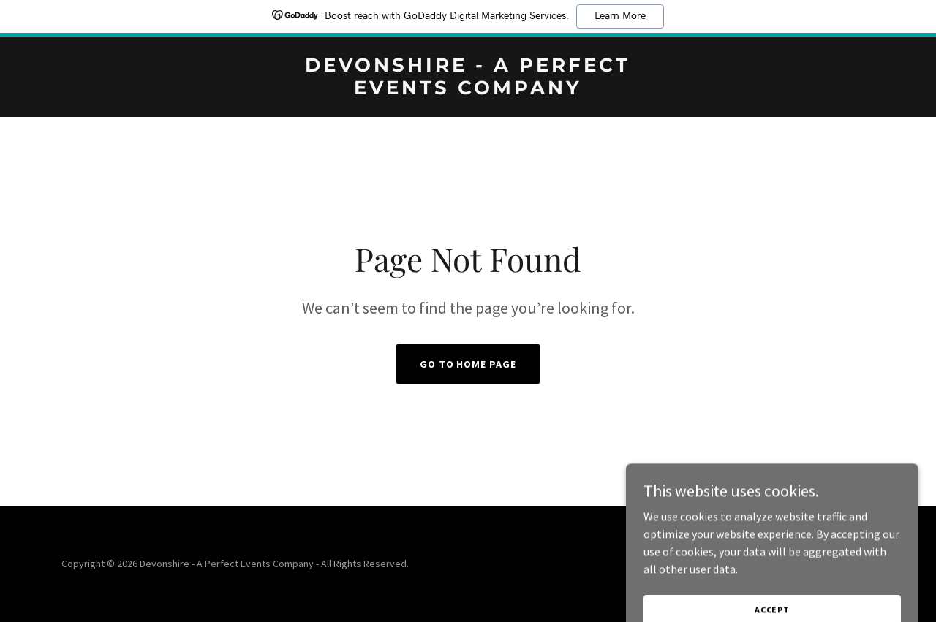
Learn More (620, 16)
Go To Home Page (468, 364)
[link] (468, 90)
